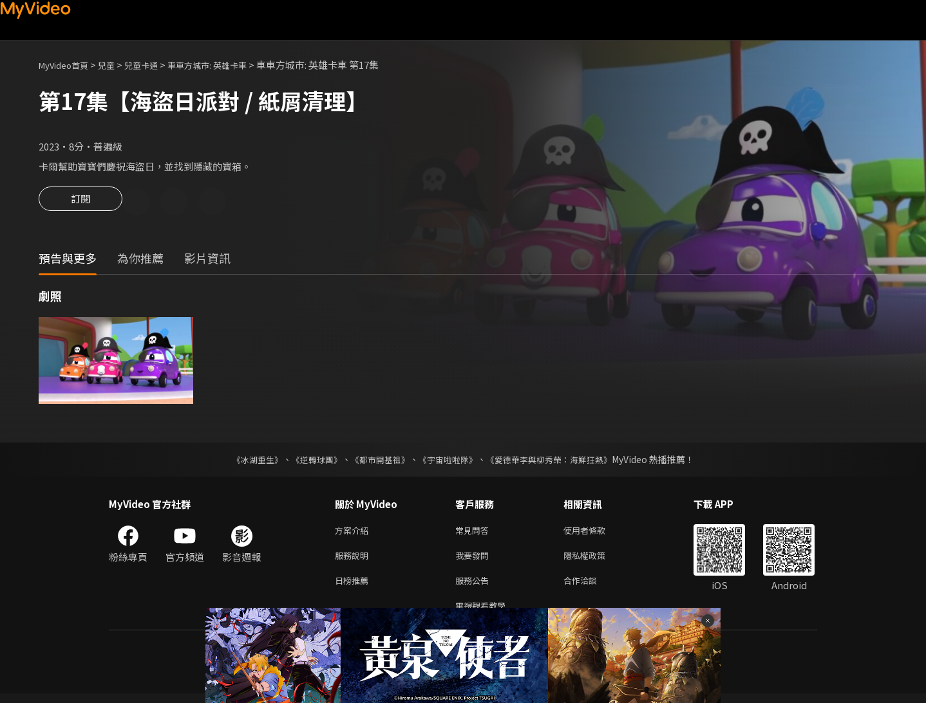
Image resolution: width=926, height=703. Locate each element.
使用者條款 (595, 533)
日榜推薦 (354, 587)
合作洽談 (590, 587)
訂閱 (80, 202)
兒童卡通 (155, 64)
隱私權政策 (595, 560)
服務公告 (474, 587)
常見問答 (474, 533)
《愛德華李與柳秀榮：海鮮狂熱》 (557, 461)
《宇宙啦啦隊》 (448, 461)
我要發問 (474, 560)
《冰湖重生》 (246, 461)
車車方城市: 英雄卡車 (229, 64)
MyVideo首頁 (68, 64)
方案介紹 (354, 533)
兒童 (116, 64)
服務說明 (354, 560)
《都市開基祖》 (376, 461)
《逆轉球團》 (309, 461)
